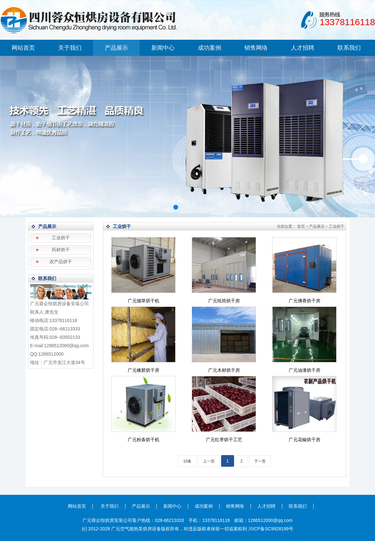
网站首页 (23, 48)
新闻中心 (163, 48)
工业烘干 (61, 237)
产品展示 (116, 48)
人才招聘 (302, 48)
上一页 (209, 461)
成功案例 (209, 48)
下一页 (260, 461)
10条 (187, 461)
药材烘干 (61, 249)
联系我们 (349, 48)
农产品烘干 (60, 261)
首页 (301, 226)
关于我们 (69, 48)
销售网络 (256, 48)
